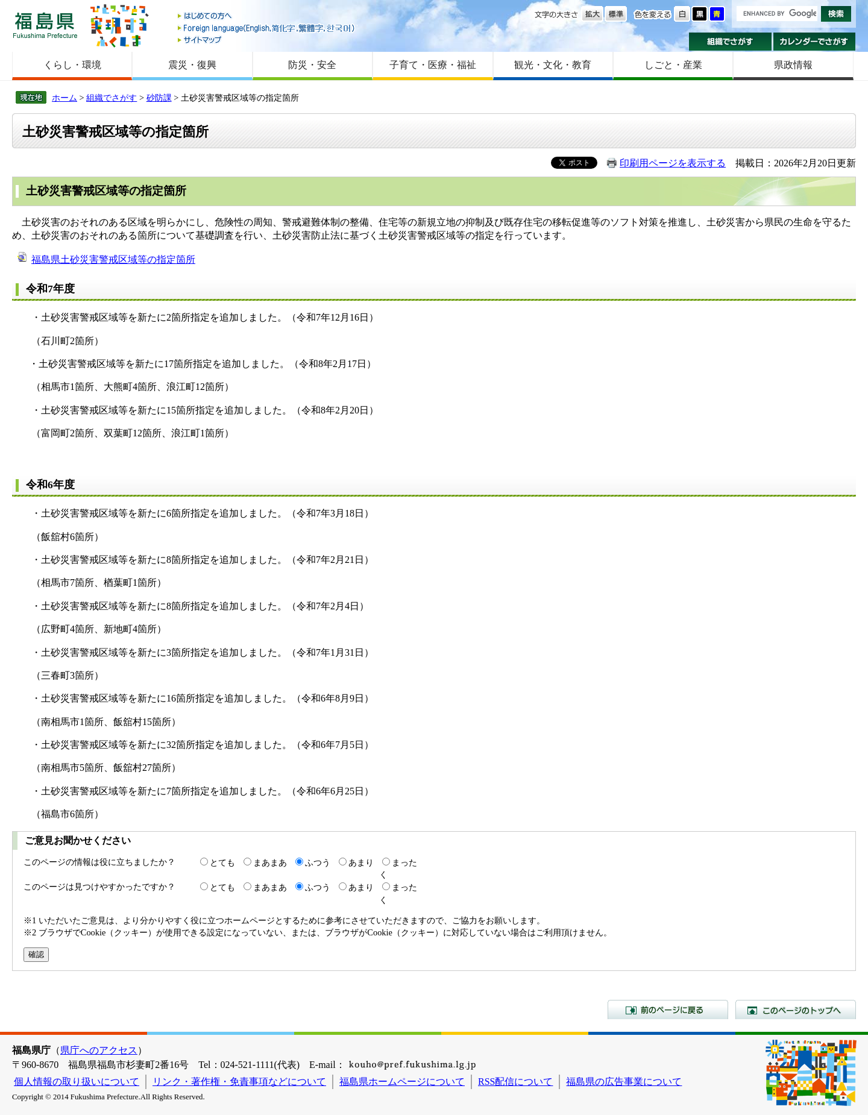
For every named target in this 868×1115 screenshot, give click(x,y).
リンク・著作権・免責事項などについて (239, 1081)
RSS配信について (515, 1081)
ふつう (317, 862)
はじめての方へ (267, 16)
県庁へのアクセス (98, 1050)
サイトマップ (267, 39)
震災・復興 (192, 65)
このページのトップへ (795, 1009)
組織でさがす (730, 42)
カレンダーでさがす (814, 42)
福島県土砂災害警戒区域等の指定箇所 (113, 259)
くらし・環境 (72, 65)
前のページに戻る (668, 1009)
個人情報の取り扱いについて (76, 1081)
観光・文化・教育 (552, 65)
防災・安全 (312, 65)
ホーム (64, 97)
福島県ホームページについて (402, 1081)
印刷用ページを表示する (673, 163)
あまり (361, 862)
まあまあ (270, 862)
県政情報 (793, 65)
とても (222, 862)
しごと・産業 (673, 65)
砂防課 (159, 97)
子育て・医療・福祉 (432, 65)
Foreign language (267, 28)
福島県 (45, 25)
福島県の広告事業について (624, 1081)
